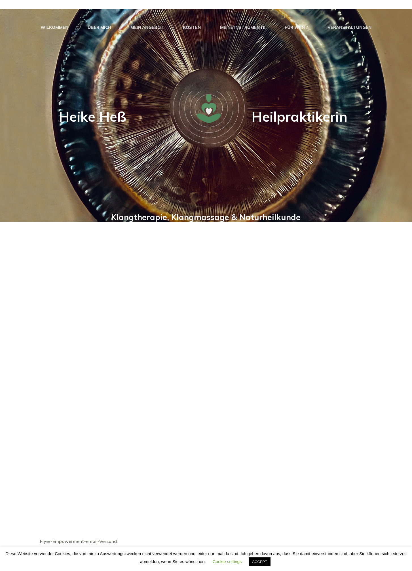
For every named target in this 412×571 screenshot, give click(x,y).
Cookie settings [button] (227, 561)
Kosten (192, 27)
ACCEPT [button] (259, 562)
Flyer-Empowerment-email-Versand (78, 541)
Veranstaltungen (349, 27)
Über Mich (99, 27)
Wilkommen (54, 27)
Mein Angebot (147, 27)
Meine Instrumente (242, 27)
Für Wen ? (296, 27)
